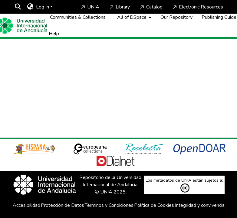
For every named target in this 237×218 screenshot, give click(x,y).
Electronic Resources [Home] (197, 7)
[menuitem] (30, 7)
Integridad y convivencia (200, 205)
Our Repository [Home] (176, 17)
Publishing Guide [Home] (219, 17)
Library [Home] (119, 7)
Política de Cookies (154, 205)
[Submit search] (18, 7)
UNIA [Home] (89, 7)
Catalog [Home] (151, 7)
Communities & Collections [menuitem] (78, 17)
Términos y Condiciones (109, 205)
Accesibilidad (26, 205)
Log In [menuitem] (42, 7)
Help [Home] (54, 33)
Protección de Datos (62, 205)
